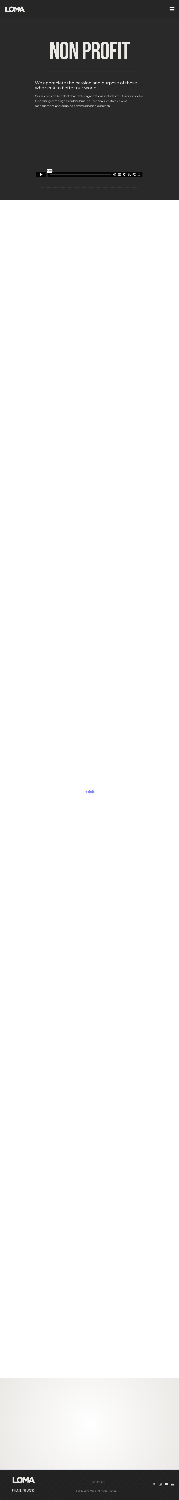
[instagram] (160, 1484)
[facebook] (148, 1484)
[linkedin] (172, 1484)
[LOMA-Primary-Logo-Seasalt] (15, 6)
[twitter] (154, 1484)
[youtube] (166, 1484)
